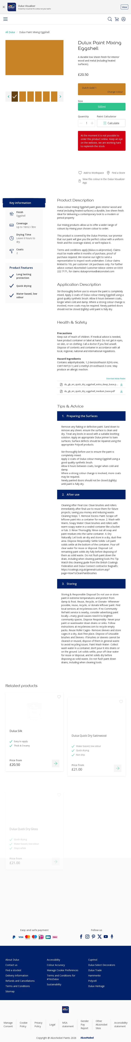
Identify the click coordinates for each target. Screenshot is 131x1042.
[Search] (110, 19)
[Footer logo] (65, 1009)
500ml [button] (102, 107)
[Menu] (5, 19)
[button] (123, 19)
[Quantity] (86, 123)
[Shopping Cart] (117, 19)
